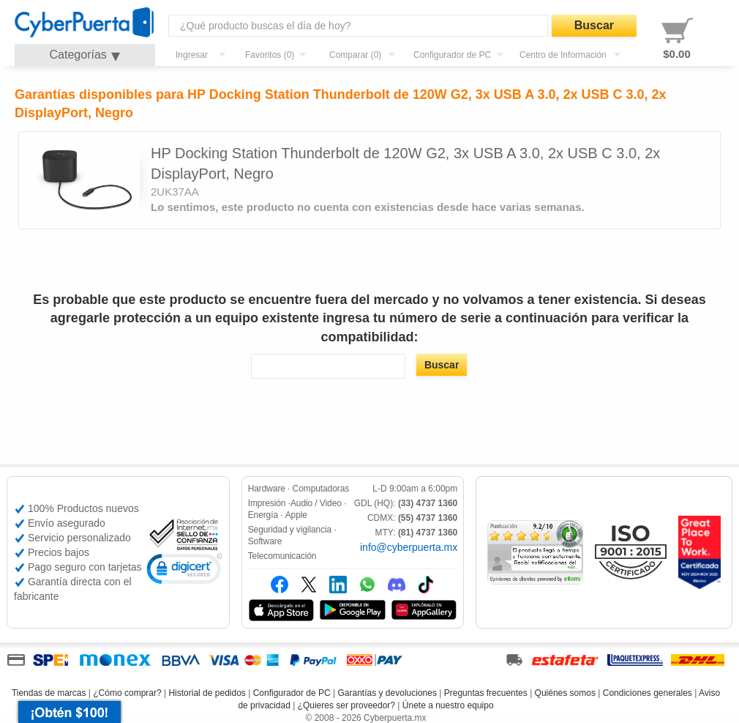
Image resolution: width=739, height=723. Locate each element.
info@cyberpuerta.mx (408, 547)
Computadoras (321, 488)
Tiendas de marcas (49, 693)
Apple (296, 515)
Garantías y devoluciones (387, 693)
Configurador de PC (292, 693)
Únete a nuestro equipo (448, 705)
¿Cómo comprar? (127, 693)
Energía (263, 515)
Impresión (267, 503)
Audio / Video (316, 503)
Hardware (266, 488)
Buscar (594, 25)
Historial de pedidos (206, 693)
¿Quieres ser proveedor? (346, 705)
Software (265, 541)
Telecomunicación (282, 556)
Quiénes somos (565, 693)
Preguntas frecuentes (486, 693)
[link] (184, 571)
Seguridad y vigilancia (290, 529)
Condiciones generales (647, 693)
